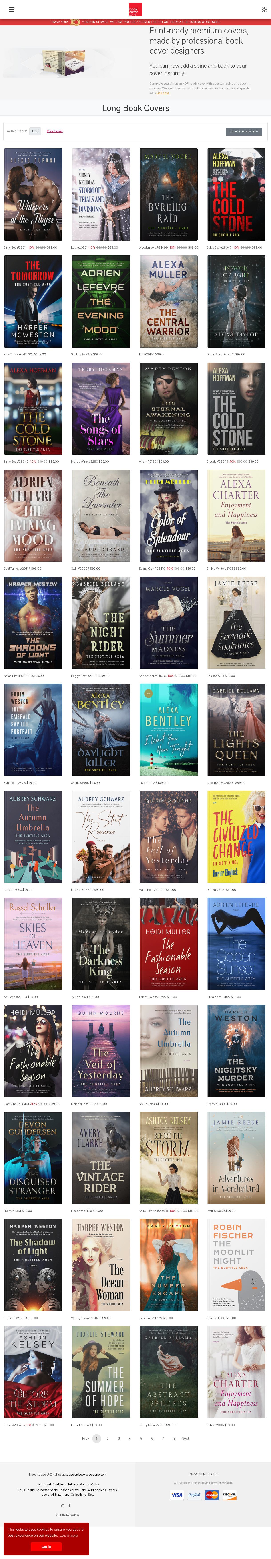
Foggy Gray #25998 (85, 676)
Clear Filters (55, 131)
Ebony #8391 (12, 1211)
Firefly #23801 (216, 1104)
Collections (78, 1495)
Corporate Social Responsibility (57, 1490)
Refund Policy (89, 1484)
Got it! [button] (46, 1547)
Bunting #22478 (14, 783)
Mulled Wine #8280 (84, 462)
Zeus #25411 (79, 997)
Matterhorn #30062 (152, 890)
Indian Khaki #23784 (17, 676)
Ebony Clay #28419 (152, 569)
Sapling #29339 (81, 354)
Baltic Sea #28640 (15, 462)
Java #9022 (147, 783)
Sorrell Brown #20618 (153, 1211)
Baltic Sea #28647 (219, 247)
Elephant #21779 (150, 1318)
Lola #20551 (79, 247)
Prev (85, 1438)
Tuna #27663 (12, 890)
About (30, 1490)
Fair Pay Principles (92, 1490)
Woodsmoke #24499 (153, 247)
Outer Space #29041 (220, 354)
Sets (91, 1495)
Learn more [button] (69, 1535)
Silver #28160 (216, 1318)
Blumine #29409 (218, 997)
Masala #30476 (81, 1211)
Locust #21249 (81, 1425)
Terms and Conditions (51, 1484)
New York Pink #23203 (18, 354)
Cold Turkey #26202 (221, 783)
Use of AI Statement (55, 1495)
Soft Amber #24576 (152, 676)
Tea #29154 (147, 354)
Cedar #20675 (13, 1425)
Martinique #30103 (83, 1104)
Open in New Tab (244, 131)
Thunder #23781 (14, 1318)
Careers (111, 1490)
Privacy (73, 1484)
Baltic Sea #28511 (15, 247)
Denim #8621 (216, 890)
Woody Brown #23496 (86, 1318)
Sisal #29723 (215, 676)
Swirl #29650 (216, 1211)
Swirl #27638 (148, 1104)
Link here (163, 93)
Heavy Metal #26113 (152, 1425)
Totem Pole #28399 (152, 997)
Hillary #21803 (148, 462)
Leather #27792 (82, 890)
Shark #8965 (80, 783)
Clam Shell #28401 (16, 1104)
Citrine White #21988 (221, 569)
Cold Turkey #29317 (16, 569)
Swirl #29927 (80, 569)
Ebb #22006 (215, 1425)
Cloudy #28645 (217, 462)
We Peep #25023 (15, 997)
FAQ (21, 1490)
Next (185, 1438)
